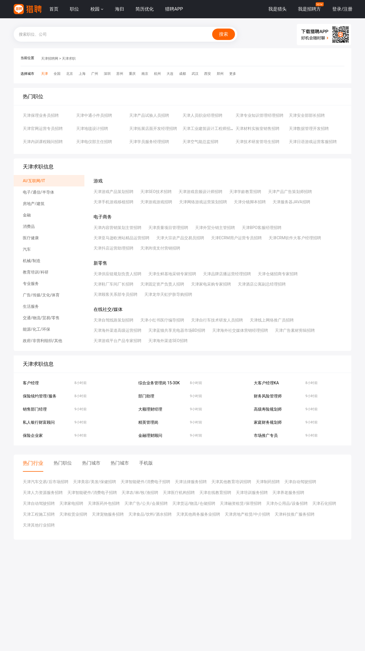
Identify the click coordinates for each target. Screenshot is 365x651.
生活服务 (31, 306)
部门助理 (146, 396)
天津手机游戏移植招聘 (113, 202)
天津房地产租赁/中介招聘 (247, 514)
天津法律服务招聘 (191, 481)
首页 (53, 9)
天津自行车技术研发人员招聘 (217, 320)
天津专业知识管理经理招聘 (259, 115)
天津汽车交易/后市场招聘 (45, 481)
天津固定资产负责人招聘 (162, 284)
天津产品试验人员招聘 (149, 115)
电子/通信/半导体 (38, 192)
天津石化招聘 (324, 503)
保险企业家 (33, 435)
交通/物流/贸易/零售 (41, 318)
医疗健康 (31, 238)
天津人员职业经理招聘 (202, 115)
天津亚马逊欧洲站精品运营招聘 (121, 238)
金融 (27, 215)
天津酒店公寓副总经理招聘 (262, 284)
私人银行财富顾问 (39, 422)
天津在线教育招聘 (215, 492)
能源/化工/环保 (36, 329)
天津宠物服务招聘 (108, 514)
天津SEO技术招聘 (156, 191)
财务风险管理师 (268, 396)
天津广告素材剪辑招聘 (295, 330)
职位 (74, 9)
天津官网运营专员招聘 (43, 128)
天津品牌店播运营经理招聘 (227, 274)
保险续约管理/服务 (39, 396)
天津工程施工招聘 (39, 514)
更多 (232, 74)
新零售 (100, 263)
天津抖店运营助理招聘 (113, 248)
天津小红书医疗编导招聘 (162, 320)
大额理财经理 (150, 409)
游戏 (98, 181)
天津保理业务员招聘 (41, 115)
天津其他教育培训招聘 (231, 481)
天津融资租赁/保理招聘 (240, 503)
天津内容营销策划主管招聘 (117, 227)
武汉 (195, 74)
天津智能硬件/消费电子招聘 (145, 481)
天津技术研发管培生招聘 (257, 141)
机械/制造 (31, 260)
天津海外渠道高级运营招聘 (117, 330)
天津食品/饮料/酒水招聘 (150, 514)
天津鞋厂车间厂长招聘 (113, 284)
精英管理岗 (148, 422)
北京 (69, 74)
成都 (182, 74)
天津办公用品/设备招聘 (287, 503)
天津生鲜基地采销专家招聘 (172, 274)
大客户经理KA (266, 383)
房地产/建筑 (33, 203)
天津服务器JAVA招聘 (291, 202)
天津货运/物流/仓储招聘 (194, 503)
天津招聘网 (49, 59)
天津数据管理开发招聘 (309, 128)
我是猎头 (277, 9)
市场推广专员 (266, 435)
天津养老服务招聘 (288, 492)
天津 (44, 74)
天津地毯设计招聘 (92, 128)
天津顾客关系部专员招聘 (115, 294)
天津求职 (69, 59)
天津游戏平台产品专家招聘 (117, 340)
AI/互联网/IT (34, 180)
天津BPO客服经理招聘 (261, 227)
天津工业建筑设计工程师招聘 (208, 128)
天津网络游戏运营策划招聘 (203, 202)
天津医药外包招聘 (104, 503)
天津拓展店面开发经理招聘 (153, 128)
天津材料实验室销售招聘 (257, 128)
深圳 (107, 74)
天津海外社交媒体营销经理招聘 (240, 330)
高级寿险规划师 (268, 409)
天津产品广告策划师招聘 (290, 191)
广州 (94, 74)
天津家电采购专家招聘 (211, 284)
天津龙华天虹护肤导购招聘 (168, 294)
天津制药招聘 (268, 481)
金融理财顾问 (150, 435)
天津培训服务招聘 (252, 492)
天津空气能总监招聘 (200, 141)
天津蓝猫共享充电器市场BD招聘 (176, 330)
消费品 (29, 226)
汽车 (27, 249)
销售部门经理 (35, 409)
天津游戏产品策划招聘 (113, 191)
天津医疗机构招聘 (179, 492)
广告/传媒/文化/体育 (41, 295)
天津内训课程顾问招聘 (43, 141)
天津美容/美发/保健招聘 (94, 481)
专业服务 (31, 283)
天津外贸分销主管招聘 (215, 227)
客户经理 (31, 383)
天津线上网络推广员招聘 (272, 320)
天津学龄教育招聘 (245, 191)
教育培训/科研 (35, 272)
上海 (82, 74)
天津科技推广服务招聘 (295, 514)
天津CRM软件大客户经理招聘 (295, 238)
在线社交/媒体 (108, 309)
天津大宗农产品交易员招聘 (180, 238)
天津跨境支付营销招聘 (160, 248)
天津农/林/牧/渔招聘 (139, 492)
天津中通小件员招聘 (94, 115)
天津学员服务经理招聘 (149, 141)
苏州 (119, 74)
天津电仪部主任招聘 (94, 141)
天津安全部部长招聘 (307, 115)
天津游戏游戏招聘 (156, 202)
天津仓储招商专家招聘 (278, 274)
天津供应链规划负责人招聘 (117, 274)
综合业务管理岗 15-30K (159, 383)
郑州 (220, 74)
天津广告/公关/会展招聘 (146, 503)
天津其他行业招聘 (39, 525)
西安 (207, 74)
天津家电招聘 (71, 503)
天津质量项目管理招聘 (168, 227)
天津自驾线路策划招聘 (113, 320)
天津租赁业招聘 (73, 514)
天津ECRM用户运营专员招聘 (236, 238)
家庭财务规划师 (268, 422)
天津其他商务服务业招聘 (198, 514)
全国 (57, 74)
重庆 (132, 74)
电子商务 (103, 217)
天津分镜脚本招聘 (250, 202)
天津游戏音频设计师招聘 (200, 191)
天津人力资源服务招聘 (43, 492)
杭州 (157, 74)
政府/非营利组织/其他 (42, 340)
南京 (144, 74)
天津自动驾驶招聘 (300, 481)
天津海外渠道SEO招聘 (168, 340)
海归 (119, 9)
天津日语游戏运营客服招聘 (313, 141)
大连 (170, 74)
